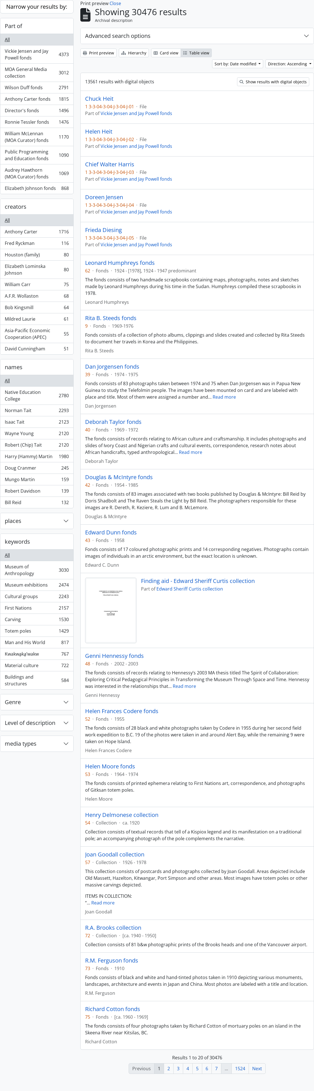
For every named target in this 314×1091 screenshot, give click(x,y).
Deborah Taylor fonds (113, 422)
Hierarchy (133, 53)
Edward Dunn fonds (111, 532)
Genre (13, 702)
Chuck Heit (99, 98)
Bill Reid (36, 503)
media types (21, 743)
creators (15, 206)
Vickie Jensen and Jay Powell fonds (36, 54)
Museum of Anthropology (36, 570)
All (7, 39)
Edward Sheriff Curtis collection (189, 589)
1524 (240, 1068)
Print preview (98, 53)
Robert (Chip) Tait (36, 446)
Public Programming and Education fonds (36, 155)
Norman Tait (36, 411)
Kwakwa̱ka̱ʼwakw (36, 655)
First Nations (36, 609)
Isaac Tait (36, 423)
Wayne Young (36, 434)
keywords (17, 541)
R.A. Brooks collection (113, 927)
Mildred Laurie (36, 320)
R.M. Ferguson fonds (111, 960)
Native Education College (36, 395)
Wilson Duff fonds (36, 88)
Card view (166, 53)
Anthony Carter (36, 233)
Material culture (36, 666)
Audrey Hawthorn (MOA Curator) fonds (36, 173)
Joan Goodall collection (114, 854)
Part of (13, 26)
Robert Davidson (36, 492)
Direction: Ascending (288, 63)
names (13, 367)
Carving (36, 620)
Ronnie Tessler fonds (36, 123)
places (13, 521)
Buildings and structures (36, 680)
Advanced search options (118, 36)
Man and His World (36, 643)
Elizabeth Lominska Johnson (36, 269)
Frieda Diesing (103, 230)
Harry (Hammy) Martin (36, 457)
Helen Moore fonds (110, 766)
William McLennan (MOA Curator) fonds (36, 136)
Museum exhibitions (36, 586)
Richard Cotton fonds (112, 1009)
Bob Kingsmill (36, 308)
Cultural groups (36, 597)
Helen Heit (98, 131)
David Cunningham (36, 349)
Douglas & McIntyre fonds (119, 477)
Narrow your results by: (36, 6)
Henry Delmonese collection (121, 815)
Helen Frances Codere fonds (121, 711)
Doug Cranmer (36, 469)
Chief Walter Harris (109, 164)
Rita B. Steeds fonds (110, 318)
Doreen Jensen (104, 197)
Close (115, 3)
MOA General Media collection (36, 72)
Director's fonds (36, 111)
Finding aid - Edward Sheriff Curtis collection (198, 581)
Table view (196, 53)
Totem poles (36, 632)
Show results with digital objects (273, 81)
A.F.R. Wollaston (36, 297)
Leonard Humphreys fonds (120, 262)
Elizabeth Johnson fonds (36, 189)
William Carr (36, 285)
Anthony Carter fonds (36, 100)
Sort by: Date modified (236, 63)
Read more (224, 397)
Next (257, 1068)
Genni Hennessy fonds (114, 656)
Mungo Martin (36, 480)
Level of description (30, 723)
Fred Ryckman (36, 244)
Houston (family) (36, 256)
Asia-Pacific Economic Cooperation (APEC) (36, 333)
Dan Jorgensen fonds (112, 366)
